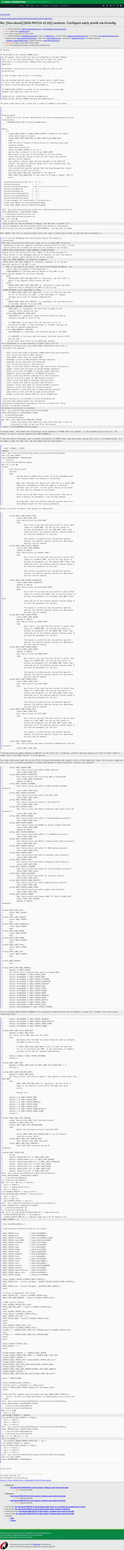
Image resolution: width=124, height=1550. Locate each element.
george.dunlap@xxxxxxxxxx (26, 38)
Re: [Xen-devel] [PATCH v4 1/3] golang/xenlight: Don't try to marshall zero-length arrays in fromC (50, 1507)
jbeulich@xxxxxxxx (78, 38)
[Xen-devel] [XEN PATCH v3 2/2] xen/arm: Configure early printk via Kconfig (37, 1501)
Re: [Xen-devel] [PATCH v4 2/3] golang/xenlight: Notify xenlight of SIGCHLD (42, 1509)
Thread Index (47, 19)
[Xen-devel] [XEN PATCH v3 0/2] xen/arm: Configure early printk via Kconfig (37, 1496)
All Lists (7, 14)
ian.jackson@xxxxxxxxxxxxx (108, 36)
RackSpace (37, 1544)
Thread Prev (20, 19)
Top (2, 14)
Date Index (38, 19)
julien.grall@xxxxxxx (54, 38)
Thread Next (29, 19)
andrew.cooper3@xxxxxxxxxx (77, 36)
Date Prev (4, 19)
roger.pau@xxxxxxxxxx (51, 41)
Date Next (11, 19)
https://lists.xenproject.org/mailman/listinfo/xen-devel (25, 1480)
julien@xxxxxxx (24, 31)
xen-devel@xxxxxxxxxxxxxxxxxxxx (54, 29)
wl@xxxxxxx (50, 36)
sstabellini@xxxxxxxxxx (29, 36)
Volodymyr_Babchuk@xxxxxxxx (17, 41)
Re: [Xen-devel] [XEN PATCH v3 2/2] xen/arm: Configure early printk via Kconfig (39, 1488)
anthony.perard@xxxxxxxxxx (31, 29)
